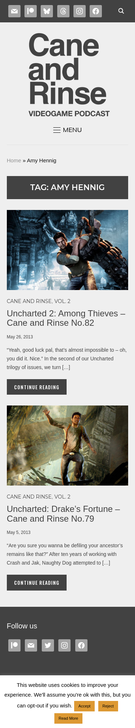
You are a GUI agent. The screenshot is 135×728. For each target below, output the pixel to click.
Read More (68, 718)
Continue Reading (36, 387)
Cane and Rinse (29, 301)
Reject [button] (108, 706)
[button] (67, 130)
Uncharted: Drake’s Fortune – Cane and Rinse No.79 (63, 513)
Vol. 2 (62, 301)
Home (14, 160)
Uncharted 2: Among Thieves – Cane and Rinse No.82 (66, 318)
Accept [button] (84, 706)
